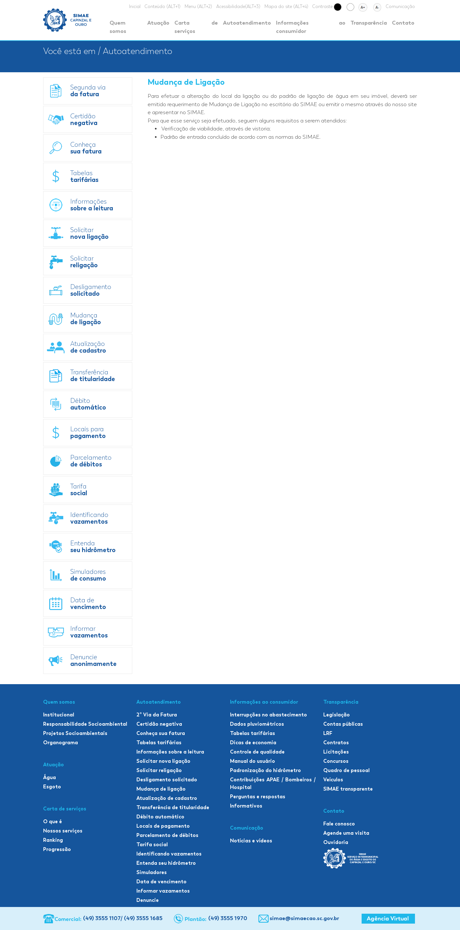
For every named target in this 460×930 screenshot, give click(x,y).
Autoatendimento (247, 23)
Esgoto (52, 787)
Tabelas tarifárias (158, 742)
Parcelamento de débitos (167, 835)
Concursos (336, 761)
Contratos (336, 742)
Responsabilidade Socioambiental (85, 724)
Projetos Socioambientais (75, 733)
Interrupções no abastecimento (268, 715)
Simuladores (151, 872)
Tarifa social (152, 844)
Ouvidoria (335, 842)
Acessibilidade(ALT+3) (238, 6)
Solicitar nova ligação (163, 761)
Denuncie (147, 900)
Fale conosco (339, 824)
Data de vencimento (161, 882)
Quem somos (118, 27)
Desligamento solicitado (166, 780)
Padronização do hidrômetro (265, 770)
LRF (327, 733)
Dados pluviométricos (257, 724)
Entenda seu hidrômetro (166, 863)
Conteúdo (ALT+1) (162, 6)
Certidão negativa (159, 724)
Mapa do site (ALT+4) (286, 6)
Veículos (333, 780)
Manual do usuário (252, 761)
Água (49, 777)
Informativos (246, 806)
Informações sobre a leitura (170, 752)
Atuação (158, 23)
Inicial (135, 6)
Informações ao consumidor (310, 27)
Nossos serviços (62, 831)
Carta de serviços (196, 27)
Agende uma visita (346, 833)
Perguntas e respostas (257, 796)
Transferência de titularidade (172, 807)
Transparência (368, 23)
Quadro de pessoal (346, 770)
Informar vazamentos (163, 891)
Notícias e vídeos (251, 841)
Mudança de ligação (161, 789)
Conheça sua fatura (160, 733)
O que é (52, 821)
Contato (403, 23)
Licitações (336, 752)
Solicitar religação (159, 770)
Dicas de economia (253, 742)
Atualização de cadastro (166, 798)
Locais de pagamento (163, 826)
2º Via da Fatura (156, 715)
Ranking (53, 840)
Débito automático (160, 817)
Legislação (336, 715)
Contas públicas (343, 724)
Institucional (58, 715)
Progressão (57, 849)
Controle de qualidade (257, 752)
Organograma (60, 742)
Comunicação (400, 6)
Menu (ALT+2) (198, 6)
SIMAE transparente (348, 789)
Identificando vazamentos (169, 854)
